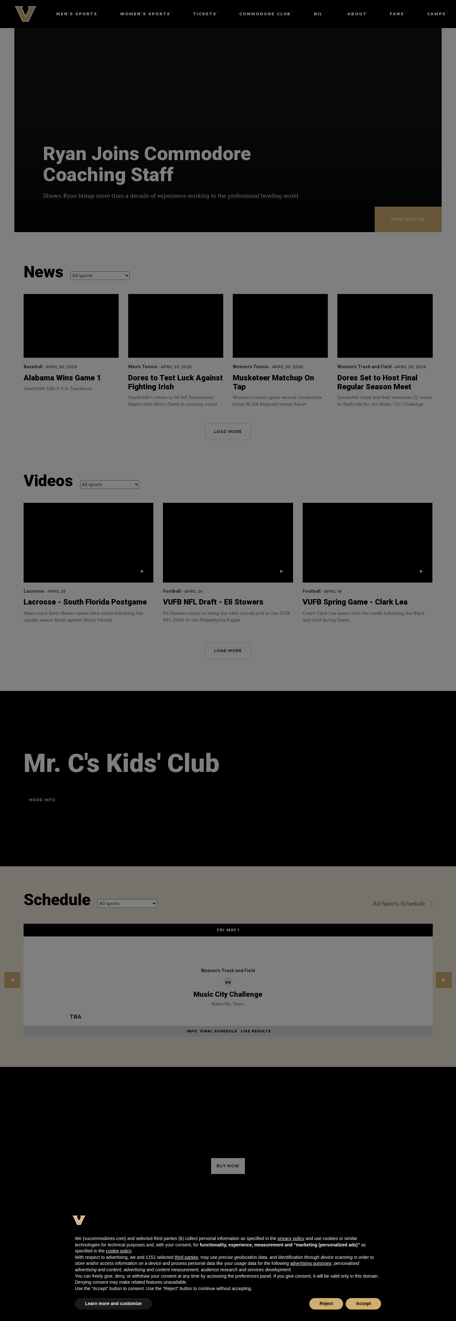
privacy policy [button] (290, 1238)
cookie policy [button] (118, 1250)
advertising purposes (310, 1263)
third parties (186, 1257)
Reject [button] (326, 1303)
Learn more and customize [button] (113, 1303)
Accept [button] (363, 1303)
